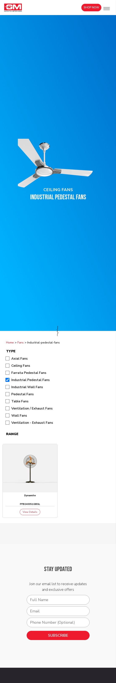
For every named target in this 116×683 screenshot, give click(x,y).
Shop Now (91, 7)
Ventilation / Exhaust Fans (32, 408)
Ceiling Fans (20, 365)
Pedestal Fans (22, 394)
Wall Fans (19, 415)
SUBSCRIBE (58, 635)
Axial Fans (19, 358)
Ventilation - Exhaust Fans (32, 422)
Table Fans (20, 401)
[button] (106, 8)
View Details (30, 512)
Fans (20, 343)
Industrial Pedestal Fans (30, 380)
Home (10, 343)
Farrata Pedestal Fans (28, 373)
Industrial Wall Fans (27, 387)
